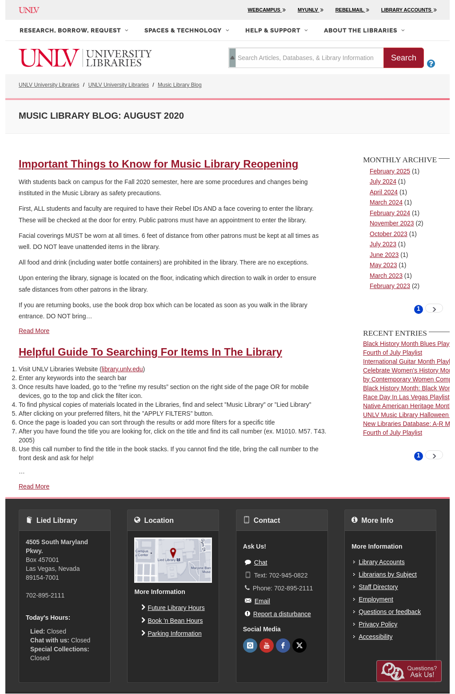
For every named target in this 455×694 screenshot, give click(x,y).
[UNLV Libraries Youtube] (266, 645)
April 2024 (384, 192)
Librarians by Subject (388, 574)
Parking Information (171, 633)
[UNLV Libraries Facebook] (283, 645)
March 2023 (386, 275)
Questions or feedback (390, 611)
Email (257, 600)
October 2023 (388, 233)
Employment (376, 599)
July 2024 (383, 181)
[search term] (306, 58)
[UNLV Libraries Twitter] (299, 645)
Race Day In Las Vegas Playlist (406, 397)
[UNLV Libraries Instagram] (250, 645)
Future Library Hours (172, 607)
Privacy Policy (378, 624)
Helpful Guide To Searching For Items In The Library (150, 352)
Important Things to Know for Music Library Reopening (158, 164)
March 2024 (386, 202)
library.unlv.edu (122, 369)
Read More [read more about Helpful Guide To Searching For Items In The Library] (34, 486)
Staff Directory (378, 586)
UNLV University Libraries (49, 85)
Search (403, 57)
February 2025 (390, 171)
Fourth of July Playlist (392, 352)
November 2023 (392, 223)
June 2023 (384, 254)
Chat (256, 562)
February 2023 (390, 285)
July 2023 (383, 244)
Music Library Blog (180, 85)
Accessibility (375, 636)
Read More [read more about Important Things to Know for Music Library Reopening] (34, 330)
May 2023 (383, 265)
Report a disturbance (278, 613)
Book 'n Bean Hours (172, 620)
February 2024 (390, 213)
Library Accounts (382, 562)
